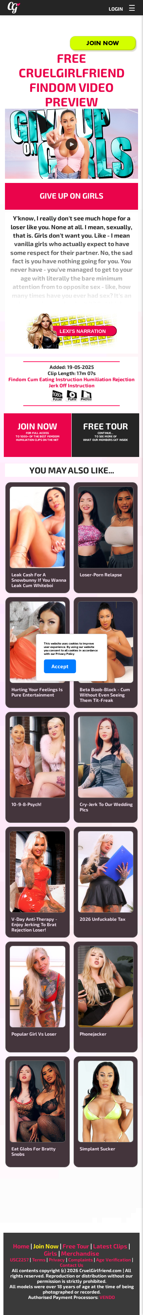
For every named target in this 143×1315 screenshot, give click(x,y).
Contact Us (71, 1265)
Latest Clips (110, 1246)
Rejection (123, 379)
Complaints (80, 1259)
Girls (50, 1253)
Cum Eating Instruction (54, 379)
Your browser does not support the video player (71, 144)
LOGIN (116, 9)
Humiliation (97, 379)
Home (21, 1246)
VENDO (107, 1297)
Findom (17, 379)
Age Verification (113, 1259)
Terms (38, 1259)
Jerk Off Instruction (72, 385)
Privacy (57, 1259)
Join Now (103, 43)
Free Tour (76, 1246)
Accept (59, 666)
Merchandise (80, 1253)
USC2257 (19, 1259)
